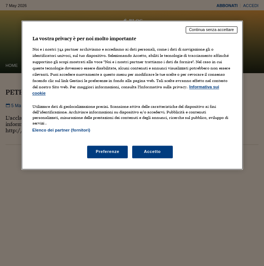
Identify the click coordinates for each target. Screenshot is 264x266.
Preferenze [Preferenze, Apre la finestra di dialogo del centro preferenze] (107, 152)
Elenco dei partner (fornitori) (61, 130)
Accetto (152, 152)
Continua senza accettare (211, 29)
